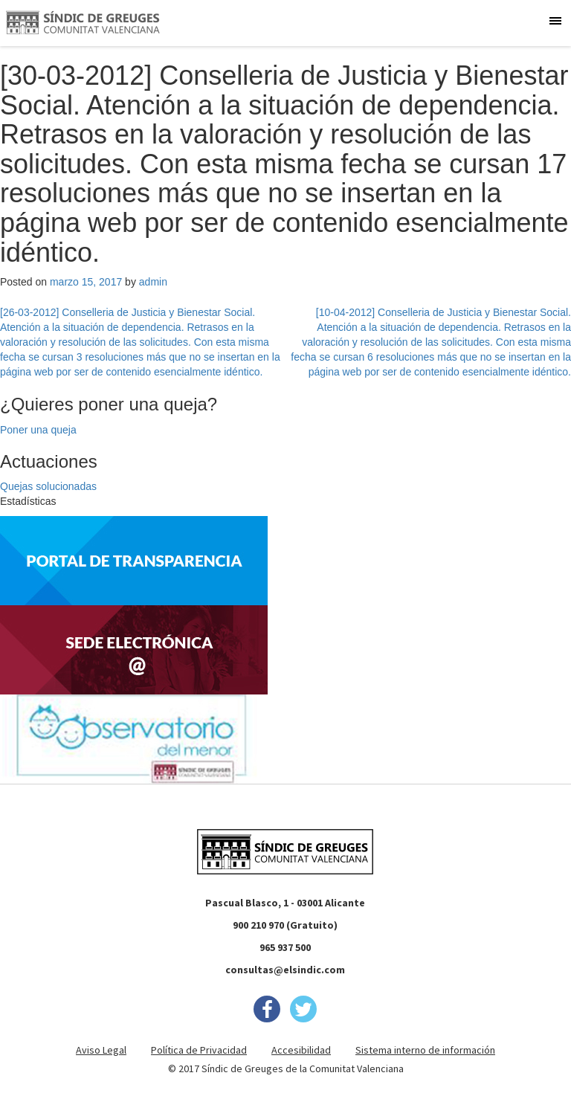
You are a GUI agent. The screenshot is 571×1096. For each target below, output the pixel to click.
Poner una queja (38, 430)
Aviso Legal (101, 1050)
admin (153, 282)
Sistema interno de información (425, 1050)
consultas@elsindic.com (285, 969)
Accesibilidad (301, 1050)
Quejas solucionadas (48, 486)
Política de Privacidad (199, 1050)
